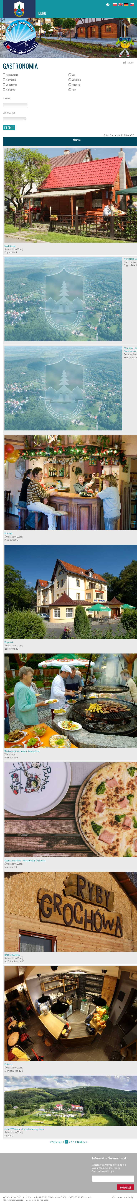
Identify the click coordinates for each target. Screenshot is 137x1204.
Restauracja (12, 74)
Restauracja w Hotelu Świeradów (21, 751)
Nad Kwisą (9, 246)
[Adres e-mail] (113, 1178)
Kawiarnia (11, 79)
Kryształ (8, 642)
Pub (74, 89)
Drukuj (131, 62)
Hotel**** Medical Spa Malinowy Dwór (24, 1129)
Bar (73, 74)
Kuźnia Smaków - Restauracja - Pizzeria (24, 860)
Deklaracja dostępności (37, 1199)
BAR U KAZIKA (12, 955)
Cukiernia (76, 79)
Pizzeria (76, 84)
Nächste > (82, 1142)
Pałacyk (8, 533)
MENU (42, 13)
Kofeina (8, 1064)
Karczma (10, 89)
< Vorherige (55, 1142)
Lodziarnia (11, 84)
